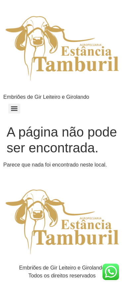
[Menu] (14, 109)
